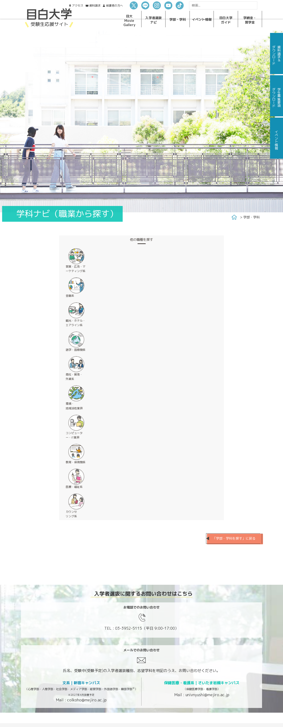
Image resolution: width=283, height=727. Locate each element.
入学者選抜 (153, 20)
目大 (129, 20)
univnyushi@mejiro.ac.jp (207, 694)
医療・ (74, 487)
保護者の (114, 6)
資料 (95, 6)
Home (234, 217)
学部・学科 (251, 217)
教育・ (75, 462)
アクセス (77, 6)
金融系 (70, 296)
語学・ (75, 350)
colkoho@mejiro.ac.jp (87, 700)
